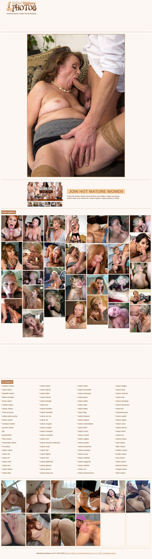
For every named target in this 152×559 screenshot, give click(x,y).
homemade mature (8, 443)
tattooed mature (121, 465)
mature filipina (45, 454)
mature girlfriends (46, 462)
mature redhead (83, 458)
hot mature (5, 446)
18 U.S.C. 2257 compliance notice (103, 553)
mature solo (120, 397)
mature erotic (44, 446)
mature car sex (45, 416)
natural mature (121, 439)
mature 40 (5, 458)
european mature (8, 424)
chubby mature (7, 405)
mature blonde (45, 397)
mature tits (119, 409)
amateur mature (7, 386)
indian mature (6, 450)
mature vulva (120, 424)
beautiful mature (7, 393)
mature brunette (45, 409)
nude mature (120, 443)
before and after (7, 397)
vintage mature (121, 469)
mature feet (44, 450)
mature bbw (6, 473)
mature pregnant (83, 450)
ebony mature (6, 420)
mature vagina (120, 420)
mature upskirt (120, 416)
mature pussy (82, 454)
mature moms (82, 431)
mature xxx (119, 435)
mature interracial (84, 393)
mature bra (43, 405)
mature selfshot (83, 465)
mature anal (6, 462)
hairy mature (6, 439)
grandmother (6, 435)
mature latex (82, 405)
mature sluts (120, 390)
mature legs (82, 412)
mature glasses (45, 465)
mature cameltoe (46, 412)
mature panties (83, 443)
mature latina (82, 409)
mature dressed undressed (49, 443)
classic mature (7, 409)
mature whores (121, 428)
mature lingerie (83, 420)
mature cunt (44, 439)
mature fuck (44, 458)
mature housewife (84, 390)
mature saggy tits (84, 462)
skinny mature (120, 462)
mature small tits (121, 393)
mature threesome (122, 405)
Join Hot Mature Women (96, 191)
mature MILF (82, 428)
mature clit (43, 420)
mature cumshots (46, 435)
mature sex (81, 469)
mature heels (82, 386)
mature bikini (44, 393)
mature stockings (121, 401)
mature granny (45, 469)
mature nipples (83, 439)
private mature (120, 454)
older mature (120, 446)
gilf (2, 431)
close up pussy (7, 412)
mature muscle (83, 435)
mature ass (6, 465)
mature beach (44, 386)
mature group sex (46, 473)
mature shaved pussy (85, 473)
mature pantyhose (84, 446)
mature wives (120, 431)
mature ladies (82, 401)
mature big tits (45, 390)
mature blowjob (45, 401)
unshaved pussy (121, 412)
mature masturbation (85, 424)
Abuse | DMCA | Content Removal (77, 553)
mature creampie (46, 431)
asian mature (6, 390)
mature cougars (45, 424)
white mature (120, 473)
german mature (7, 428)
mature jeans (82, 397)
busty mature (6, 401)
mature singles (121, 386)
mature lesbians (83, 416)
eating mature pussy (9, 416)
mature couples (45, 428)
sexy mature (120, 458)
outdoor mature (121, 450)
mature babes (6, 469)
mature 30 (5, 454)
